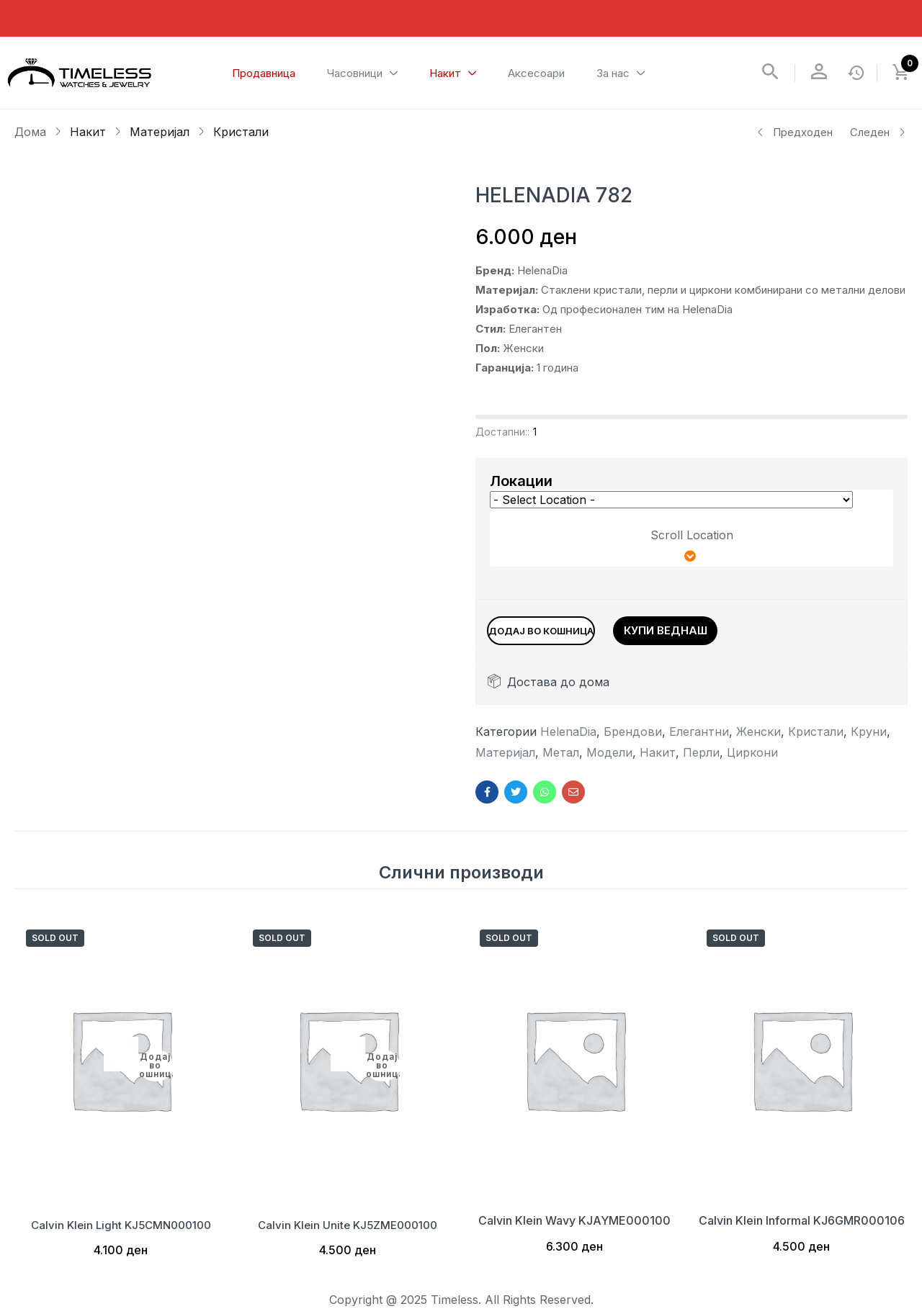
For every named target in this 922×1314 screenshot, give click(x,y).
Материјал (159, 132)
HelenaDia (568, 739)
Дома (30, 132)
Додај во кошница (576, 628)
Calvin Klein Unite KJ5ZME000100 (348, 1227)
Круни (869, 739)
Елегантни (699, 739)
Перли (701, 759)
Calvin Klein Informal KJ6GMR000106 (802, 1227)
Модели (609, 759)
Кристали (241, 132)
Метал (560, 759)
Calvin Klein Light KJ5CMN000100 (121, 1227)
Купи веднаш (729, 628)
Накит (88, 132)
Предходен (794, 132)
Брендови (633, 739)
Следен (878, 132)
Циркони (752, 759)
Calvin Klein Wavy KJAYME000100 (574, 1227)
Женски (758, 739)
